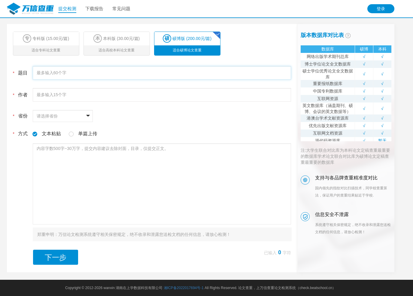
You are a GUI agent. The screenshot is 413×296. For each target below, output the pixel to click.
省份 (20, 115)
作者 (20, 94)
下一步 (55, 257)
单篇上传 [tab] (87, 133)
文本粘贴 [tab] (51, 133)
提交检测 (67, 8)
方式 (55, 133)
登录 (381, 8)
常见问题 (121, 8)
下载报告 (94, 8)
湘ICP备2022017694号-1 (184, 288)
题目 (20, 72)
